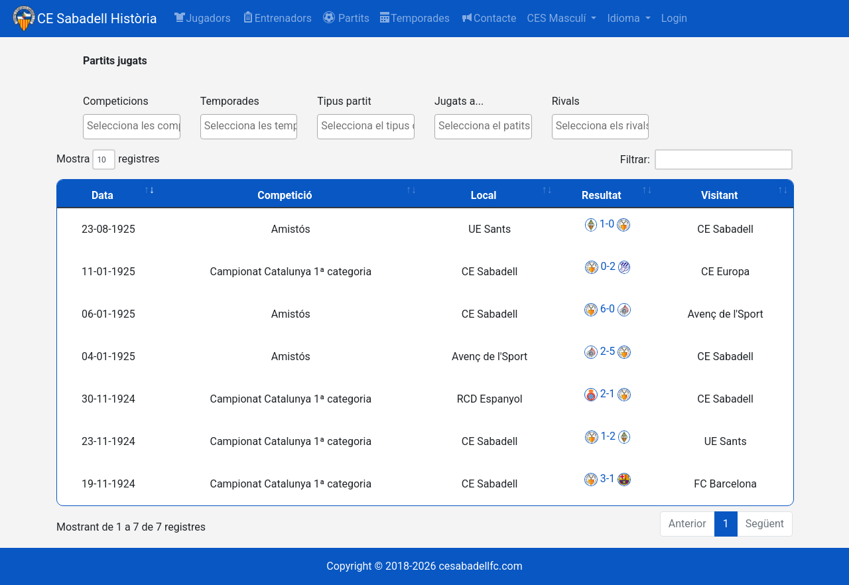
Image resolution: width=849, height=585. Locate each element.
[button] (346, 19)
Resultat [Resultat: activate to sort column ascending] (601, 195)
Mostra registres (107, 159)
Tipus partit (344, 101)
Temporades (415, 18)
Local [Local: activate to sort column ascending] (484, 195)
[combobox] (131, 126)
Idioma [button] (624, 18)
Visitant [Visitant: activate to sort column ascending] (719, 195)
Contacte (488, 18)
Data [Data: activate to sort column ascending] (102, 195)
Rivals (566, 101)
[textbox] (135, 126)
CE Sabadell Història (97, 19)
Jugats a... (459, 101)
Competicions (116, 101)
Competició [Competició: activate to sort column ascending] (284, 195)
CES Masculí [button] (557, 18)
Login (674, 18)
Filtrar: (706, 159)
